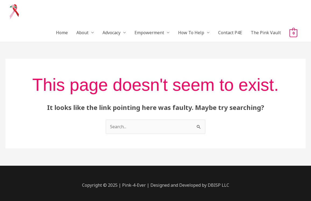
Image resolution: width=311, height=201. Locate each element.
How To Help (191, 33)
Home (62, 33)
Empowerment (149, 33)
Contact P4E (230, 33)
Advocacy (112, 33)
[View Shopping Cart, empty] (293, 33)
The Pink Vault (266, 33)
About (82, 33)
